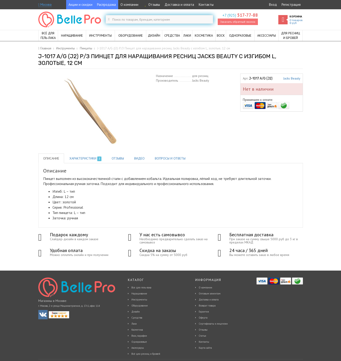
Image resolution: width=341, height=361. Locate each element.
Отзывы (151, 4)
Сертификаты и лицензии (213, 323)
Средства (136, 317)
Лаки (134, 323)
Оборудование (139, 305)
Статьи (202, 335)
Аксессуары (137, 347)
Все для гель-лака (141, 287)
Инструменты (139, 299)
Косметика (137, 329)
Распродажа (106, 4)
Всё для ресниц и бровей (145, 353)
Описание (51, 158)
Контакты (206, 4)
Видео (139, 158)
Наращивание (139, 293)
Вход (273, 4)
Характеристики (85, 158)
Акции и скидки (80, 4)
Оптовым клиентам (210, 293)
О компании (129, 4)
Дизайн (135, 311)
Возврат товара (207, 305)
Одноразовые (139, 341)
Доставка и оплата (179, 4)
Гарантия (204, 311)
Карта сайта (205, 347)
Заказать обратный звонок (237, 21)
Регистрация (291, 4)
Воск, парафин (139, 335)
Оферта (203, 317)
